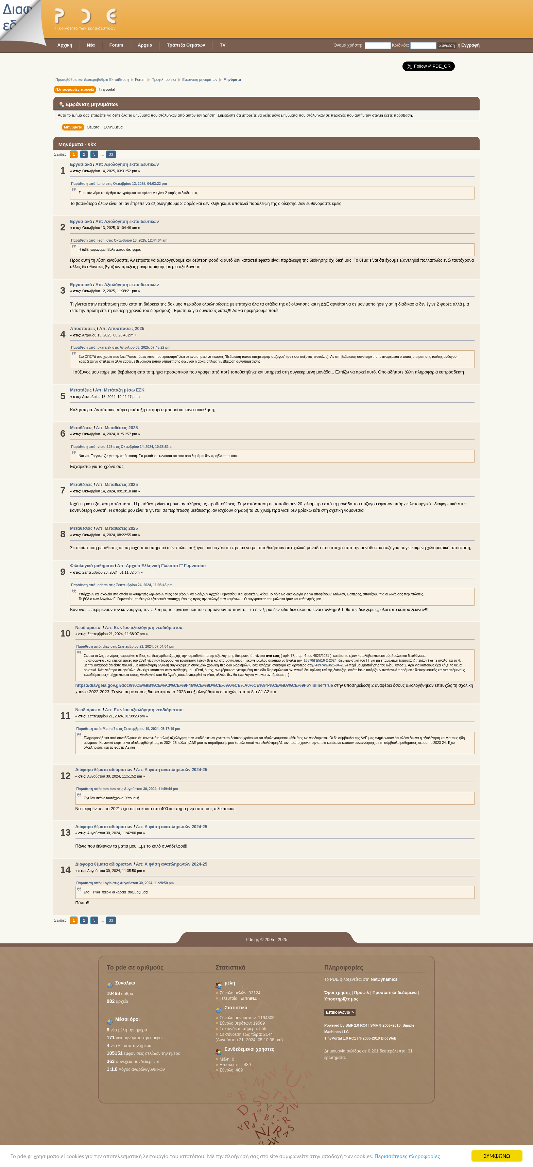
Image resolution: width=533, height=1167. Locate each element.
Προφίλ (361, 992)
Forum (116, 45)
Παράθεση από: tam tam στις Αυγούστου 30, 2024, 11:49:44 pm (127, 789)
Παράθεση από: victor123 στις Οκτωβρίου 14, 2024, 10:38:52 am (122, 447)
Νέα (91, 45)
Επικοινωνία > (340, 1012)
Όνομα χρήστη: (347, 45)
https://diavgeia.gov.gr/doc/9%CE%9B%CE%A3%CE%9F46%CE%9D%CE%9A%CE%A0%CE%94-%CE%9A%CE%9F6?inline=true (204, 685)
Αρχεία (145, 45)
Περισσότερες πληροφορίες (407, 1157)
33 (111, 154)
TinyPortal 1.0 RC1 (340, 1038)
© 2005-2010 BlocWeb (377, 1038)
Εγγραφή (470, 45)
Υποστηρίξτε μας (341, 999)
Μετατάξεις (81, 390)
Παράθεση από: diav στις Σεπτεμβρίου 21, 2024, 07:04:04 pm (125, 646)
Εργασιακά (81, 164)
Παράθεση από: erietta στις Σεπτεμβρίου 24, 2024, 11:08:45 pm (121, 585)
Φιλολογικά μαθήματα (92, 565)
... (102, 154)
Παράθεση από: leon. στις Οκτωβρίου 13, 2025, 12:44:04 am (119, 240)
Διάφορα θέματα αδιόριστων (104, 769)
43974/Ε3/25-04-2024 (331, 665)
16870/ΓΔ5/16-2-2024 (320, 660)
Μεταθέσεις (81, 427)
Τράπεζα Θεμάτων (186, 45)
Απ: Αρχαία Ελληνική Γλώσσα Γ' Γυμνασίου (161, 565)
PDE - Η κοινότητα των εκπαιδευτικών (87, 19)
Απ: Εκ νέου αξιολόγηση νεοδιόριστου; (144, 627)
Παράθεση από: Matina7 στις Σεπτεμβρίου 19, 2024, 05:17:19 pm (128, 729)
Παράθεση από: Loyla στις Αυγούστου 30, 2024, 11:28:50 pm (125, 883)
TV (223, 45)
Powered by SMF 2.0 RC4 (345, 1025)
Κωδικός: (400, 45)
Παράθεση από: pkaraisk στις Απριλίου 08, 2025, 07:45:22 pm (120, 347)
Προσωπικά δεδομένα (395, 992)
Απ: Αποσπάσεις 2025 (121, 328)
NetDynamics (384, 979)
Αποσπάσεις (83, 328)
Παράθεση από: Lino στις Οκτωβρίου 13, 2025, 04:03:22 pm (119, 184)
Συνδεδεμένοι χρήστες (249, 1049)
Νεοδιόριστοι (88, 627)
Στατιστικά (236, 1007)
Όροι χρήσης (337, 992)
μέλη (230, 983)
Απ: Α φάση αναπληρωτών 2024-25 (171, 769)
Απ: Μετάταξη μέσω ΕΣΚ (119, 390)
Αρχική (64, 45)
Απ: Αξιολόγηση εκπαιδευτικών (127, 164)
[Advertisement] (356, 18)
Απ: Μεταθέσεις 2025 (117, 427)
